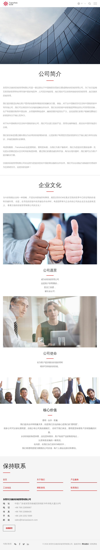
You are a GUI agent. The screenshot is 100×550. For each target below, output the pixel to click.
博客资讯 (41, 488)
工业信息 (7, 488)
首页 (5, 479)
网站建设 (85, 544)
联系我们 (75, 488)
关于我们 (41, 479)
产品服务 (75, 479)
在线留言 (9, 528)
